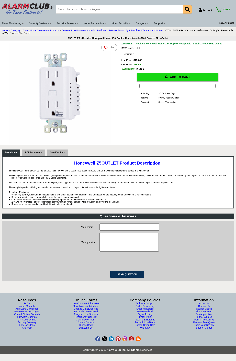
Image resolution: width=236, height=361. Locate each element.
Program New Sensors (86, 317)
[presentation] (125, 264)
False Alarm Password (86, 315)
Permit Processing (204, 323)
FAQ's (27, 306)
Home (5, 30)
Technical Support (145, 306)
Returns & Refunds (145, 323)
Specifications (57, 152)
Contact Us (204, 309)
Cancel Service (86, 325)
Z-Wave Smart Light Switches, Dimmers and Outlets (136, 30)
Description (11, 152)
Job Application (204, 317)
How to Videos (27, 328)
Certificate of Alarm (86, 323)
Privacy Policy (145, 320)
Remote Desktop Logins (27, 315)
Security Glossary (27, 325)
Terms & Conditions (145, 325)
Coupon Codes (204, 312)
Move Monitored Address (86, 309)
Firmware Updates (27, 320)
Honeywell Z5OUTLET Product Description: (118, 163)
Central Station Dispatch (27, 317)
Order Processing (145, 309)
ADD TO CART (177, 77)
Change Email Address (86, 312)
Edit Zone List (86, 331)
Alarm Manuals (27, 309)
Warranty (145, 331)
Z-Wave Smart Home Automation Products (84, 30)
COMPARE (128, 54)
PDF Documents (33, 152)
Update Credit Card (145, 328)
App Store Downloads (27, 312)
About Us (204, 306)
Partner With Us (204, 320)
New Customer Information (86, 306)
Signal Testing (145, 317)
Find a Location (204, 315)
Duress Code (86, 328)
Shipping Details (144, 312)
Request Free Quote (204, 325)
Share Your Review (204, 328)
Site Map (27, 331)
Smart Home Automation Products (41, 30)
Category (15, 30)
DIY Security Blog (27, 323)
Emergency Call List (86, 320)
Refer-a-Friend (145, 315)
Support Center (204, 331)
